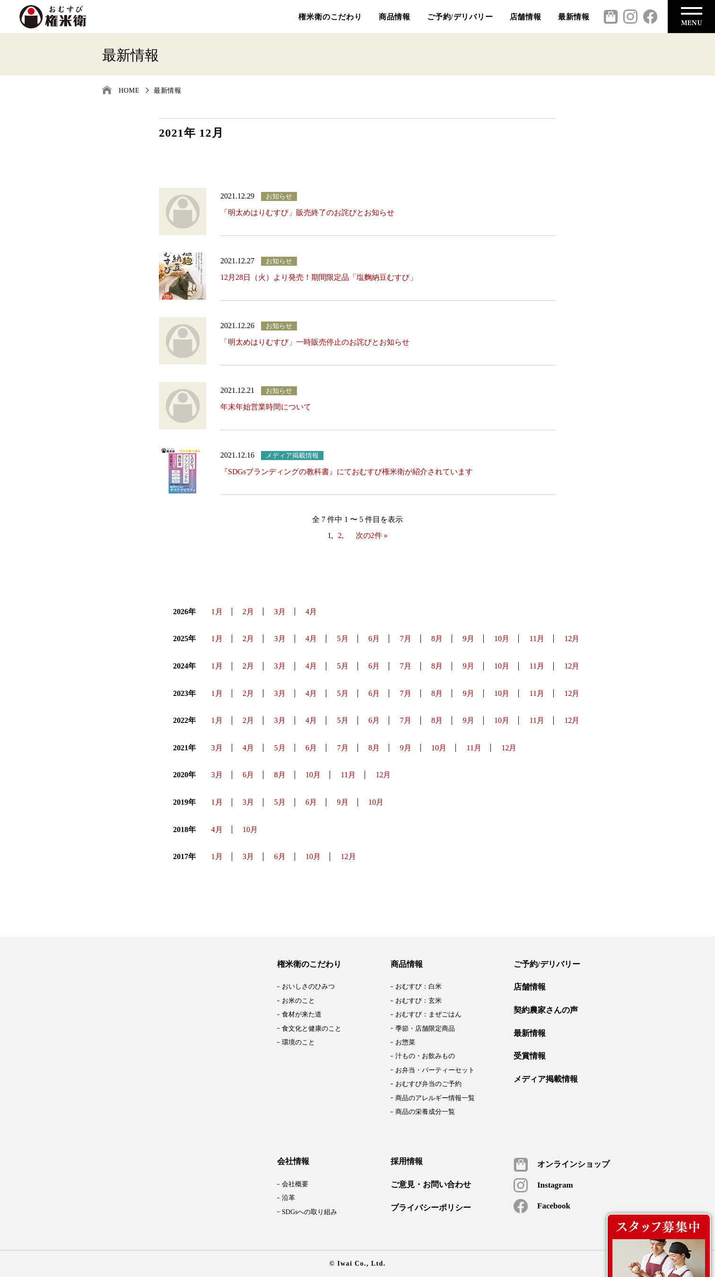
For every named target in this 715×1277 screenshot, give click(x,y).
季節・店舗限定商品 (425, 1028)
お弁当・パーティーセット (435, 1070)
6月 (374, 638)
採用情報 (407, 1161)
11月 (537, 638)
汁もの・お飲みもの (425, 1056)
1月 (217, 612)
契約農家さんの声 (546, 1010)
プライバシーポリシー (431, 1208)
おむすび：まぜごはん (428, 1014)
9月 (468, 638)
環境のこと (298, 1042)
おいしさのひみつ (308, 986)
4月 (311, 612)
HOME (129, 90)
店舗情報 (525, 17)
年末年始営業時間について (265, 407)
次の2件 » (372, 535)
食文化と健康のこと (311, 1028)
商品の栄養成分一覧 (425, 1111)
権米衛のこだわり (330, 17)
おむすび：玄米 (418, 1000)
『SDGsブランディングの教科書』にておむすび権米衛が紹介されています (346, 472)
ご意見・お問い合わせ (431, 1185)
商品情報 (394, 17)
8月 (437, 638)
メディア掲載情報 (292, 455)
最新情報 (574, 17)
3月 (280, 612)
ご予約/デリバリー (460, 17)
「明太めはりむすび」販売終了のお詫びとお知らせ (307, 212)
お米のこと (298, 1000)
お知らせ (279, 196)
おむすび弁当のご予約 (428, 1083)
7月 (405, 638)
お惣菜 (405, 1042)
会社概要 (295, 1184)
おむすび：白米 (418, 986)
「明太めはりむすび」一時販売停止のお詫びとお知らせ (315, 342)
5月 (343, 638)
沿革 (288, 1197)
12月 (571, 638)
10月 (501, 638)
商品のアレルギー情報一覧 (435, 1098)
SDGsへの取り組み (309, 1212)
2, (341, 535)
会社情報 (293, 1161)
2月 (248, 612)
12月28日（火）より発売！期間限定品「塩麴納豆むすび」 (318, 277)
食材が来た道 (302, 1014)
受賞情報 (530, 1056)
